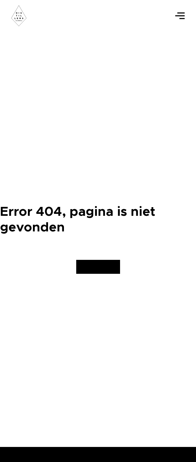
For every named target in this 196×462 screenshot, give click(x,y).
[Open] (180, 16)
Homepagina (98, 267)
